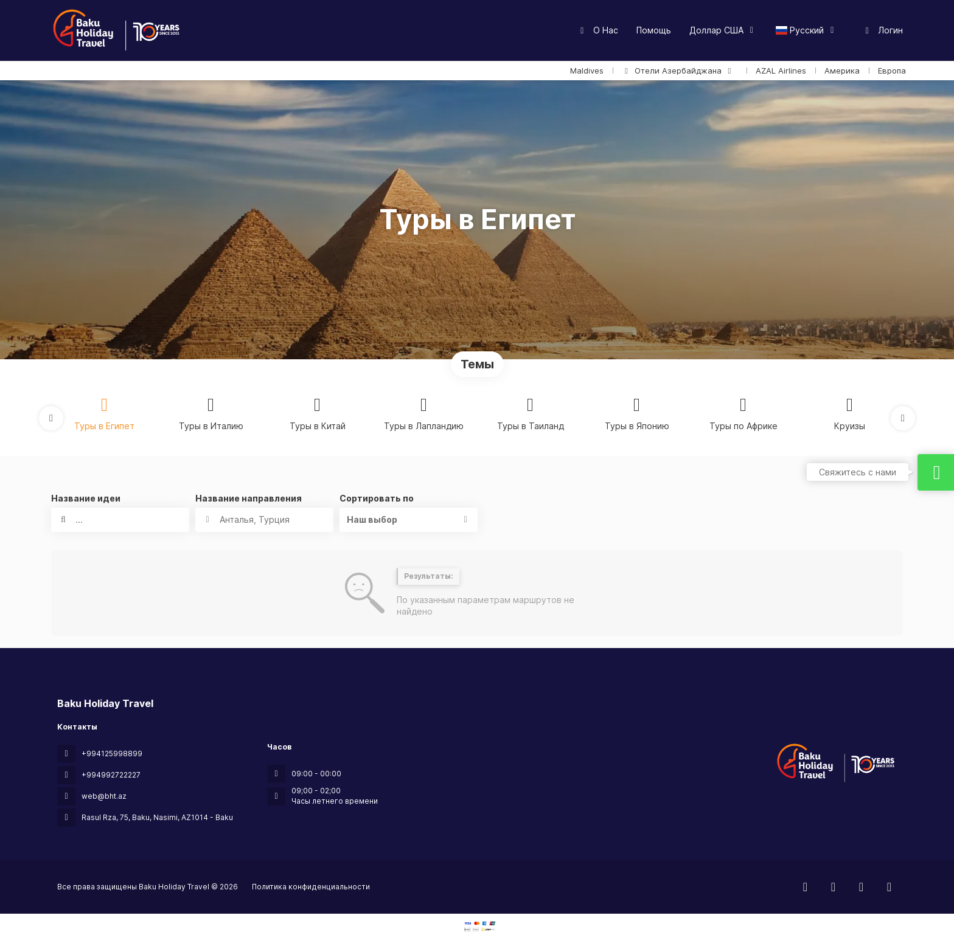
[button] (51, 418)
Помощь (653, 30)
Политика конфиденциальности (311, 886)
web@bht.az (104, 796)
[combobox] (264, 520)
